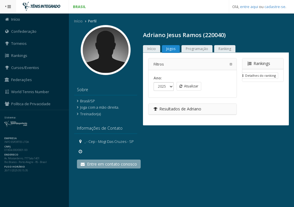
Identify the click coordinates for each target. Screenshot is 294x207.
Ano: (158, 77)
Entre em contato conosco (109, 164)
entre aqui (249, 6)
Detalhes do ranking (258, 75)
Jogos (170, 48)
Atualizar (188, 86)
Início (78, 21)
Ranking (224, 48)
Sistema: (10, 117)
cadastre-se (274, 6)
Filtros (159, 64)
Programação (197, 48)
